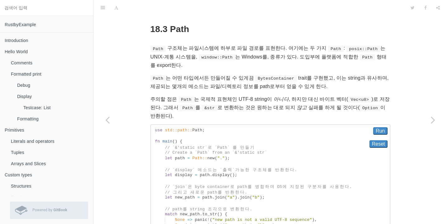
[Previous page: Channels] (107, 120)
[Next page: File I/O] (433, 120)
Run (380, 130)
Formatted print (26, 74)
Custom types (18, 174)
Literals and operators (33, 141)
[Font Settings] (116, 8)
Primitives (14, 130)
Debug (23, 85)
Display (24, 96)
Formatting (28, 118)
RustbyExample (20, 24)
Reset (378, 144)
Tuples (17, 152)
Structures (21, 186)
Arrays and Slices (28, 163)
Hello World (16, 51)
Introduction (16, 40)
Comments (21, 62)
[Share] (438, 8)
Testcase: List (37, 107)
